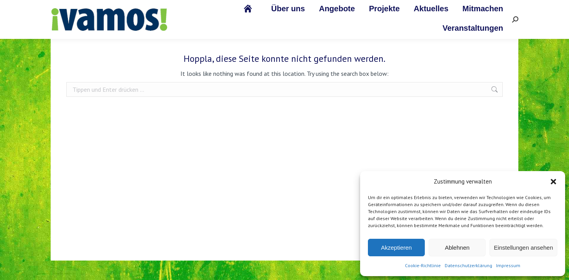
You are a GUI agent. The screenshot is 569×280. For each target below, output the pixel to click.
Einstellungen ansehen (523, 247)
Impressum (508, 265)
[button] (553, 182)
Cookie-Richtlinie (423, 265)
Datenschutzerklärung (468, 265)
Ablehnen (457, 247)
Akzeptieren (396, 247)
